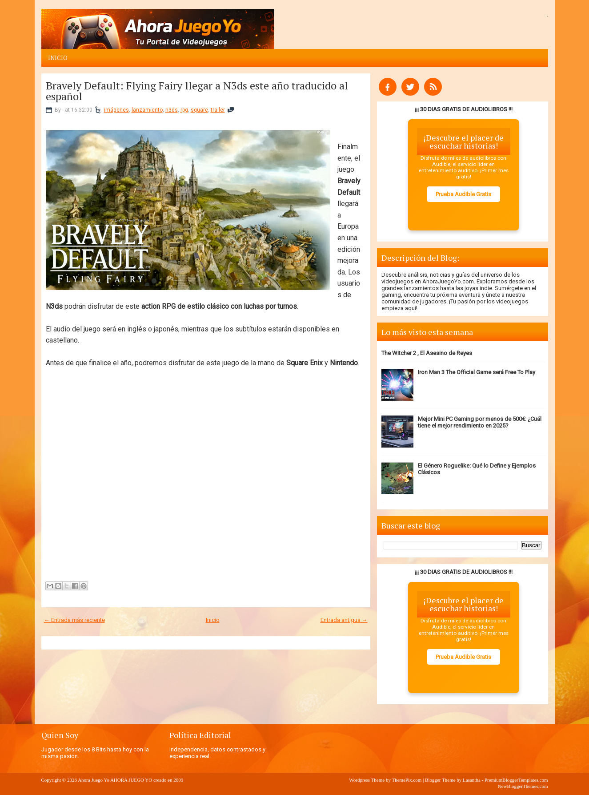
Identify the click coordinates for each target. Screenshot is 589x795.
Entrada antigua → (344, 620)
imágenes (116, 110)
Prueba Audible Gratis (463, 194)
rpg (184, 110)
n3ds (171, 110)
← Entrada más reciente (74, 620)
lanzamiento (147, 110)
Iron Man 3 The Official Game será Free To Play (476, 372)
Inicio (58, 58)
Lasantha (472, 780)
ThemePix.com (406, 780)
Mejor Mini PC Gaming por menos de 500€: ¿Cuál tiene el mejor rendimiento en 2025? (479, 422)
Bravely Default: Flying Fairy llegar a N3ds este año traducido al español (197, 90)
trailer (218, 110)
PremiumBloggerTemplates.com (516, 780)
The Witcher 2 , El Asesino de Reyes (426, 353)
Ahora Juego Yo (93, 780)
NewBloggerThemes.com (523, 786)
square (199, 110)
